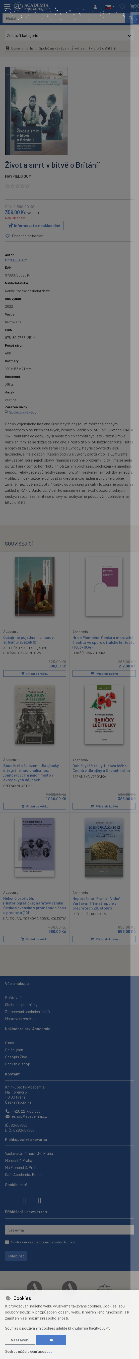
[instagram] (25, 1200)
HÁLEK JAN (12, 918)
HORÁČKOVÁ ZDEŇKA (89, 653)
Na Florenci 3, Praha (21, 1167)
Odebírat (16, 1255)
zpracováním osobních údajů (53, 1242)
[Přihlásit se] (96, 7)
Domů (12, 48)
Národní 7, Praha (18, 1160)
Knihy (29, 48)
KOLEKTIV (58, 918)
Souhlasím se (43, 1242)
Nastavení (20, 1339)
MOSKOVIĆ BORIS (36, 918)
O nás (9, 1042)
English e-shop (17, 1063)
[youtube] (40, 1200)
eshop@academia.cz (26, 1116)
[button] (110, 7)
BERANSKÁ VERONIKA (89, 776)
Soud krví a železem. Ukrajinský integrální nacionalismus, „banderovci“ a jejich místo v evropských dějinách (31, 772)
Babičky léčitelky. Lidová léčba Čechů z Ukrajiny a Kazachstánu (101, 768)
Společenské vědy (52, 48)
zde (49, 1351)
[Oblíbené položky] (122, 6)
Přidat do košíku (34, 673)
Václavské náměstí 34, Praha (29, 1153)
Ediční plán (14, 1049)
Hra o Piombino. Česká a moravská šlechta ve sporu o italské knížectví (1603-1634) (104, 642)
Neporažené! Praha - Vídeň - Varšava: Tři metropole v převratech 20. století (98, 903)
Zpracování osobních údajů (27, 1011)
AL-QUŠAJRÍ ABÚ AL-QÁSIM (24, 648)
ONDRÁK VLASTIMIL (18, 786)
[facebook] (10, 1200)
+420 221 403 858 (22, 1111)
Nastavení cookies (20, 1018)
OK (50, 1339)
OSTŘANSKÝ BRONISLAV (22, 653)
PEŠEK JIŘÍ (81, 914)
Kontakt (12, 1073)
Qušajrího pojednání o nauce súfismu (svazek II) (28, 639)
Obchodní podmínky (21, 1004)
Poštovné (13, 997)
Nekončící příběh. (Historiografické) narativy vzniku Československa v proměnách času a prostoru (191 (34, 905)
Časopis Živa (16, 1056)
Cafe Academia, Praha (23, 1174)
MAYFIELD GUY (18, 176)
